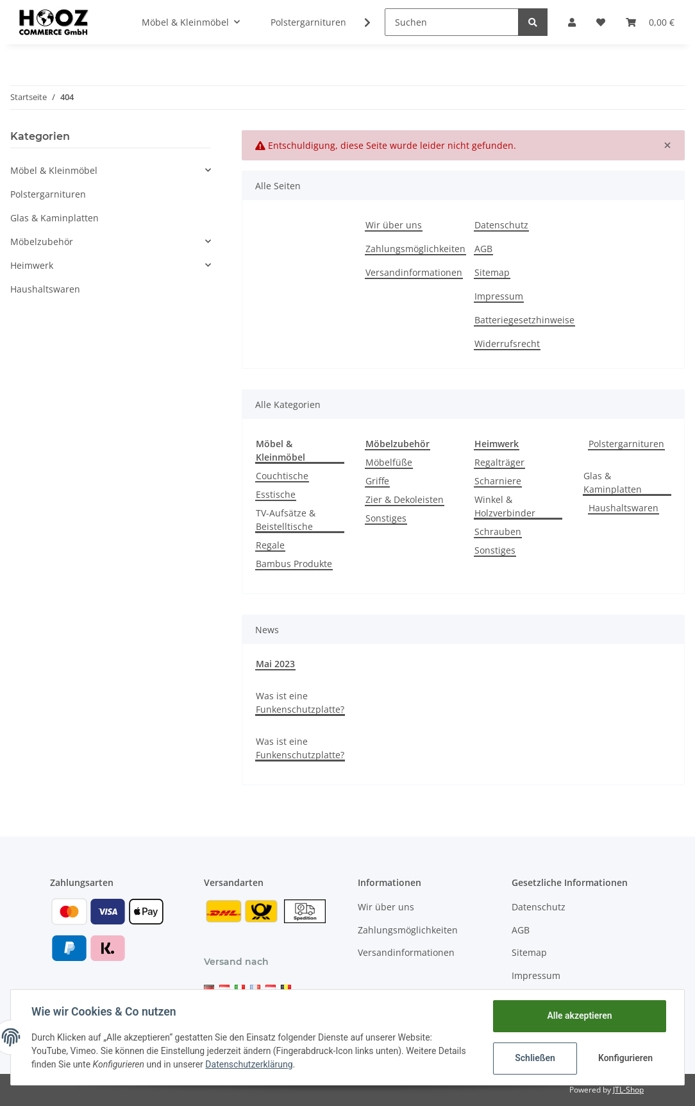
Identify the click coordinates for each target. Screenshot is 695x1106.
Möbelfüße (388, 462)
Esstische (276, 494)
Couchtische (282, 476)
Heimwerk (31, 265)
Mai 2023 (275, 664)
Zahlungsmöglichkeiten (415, 248)
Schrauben (497, 531)
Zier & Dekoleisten (404, 499)
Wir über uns (393, 225)
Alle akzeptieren (579, 1015)
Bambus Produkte (294, 563)
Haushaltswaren (623, 508)
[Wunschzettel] (600, 22)
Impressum (498, 296)
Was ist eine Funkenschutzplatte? (300, 702)
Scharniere (497, 481)
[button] (572, 22)
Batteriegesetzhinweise (524, 320)
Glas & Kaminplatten (612, 482)
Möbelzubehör (41, 241)
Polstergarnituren (626, 444)
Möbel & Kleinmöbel (53, 170)
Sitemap (492, 272)
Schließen (535, 1058)
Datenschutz (501, 225)
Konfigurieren (625, 1058)
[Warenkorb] (650, 22)
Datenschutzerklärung (248, 1064)
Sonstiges (385, 518)
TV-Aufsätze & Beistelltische (285, 519)
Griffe (377, 481)
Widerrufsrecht (507, 343)
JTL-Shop (628, 1089)
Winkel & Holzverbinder (504, 506)
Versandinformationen (413, 272)
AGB (483, 248)
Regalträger (499, 462)
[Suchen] (452, 22)
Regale (270, 545)
